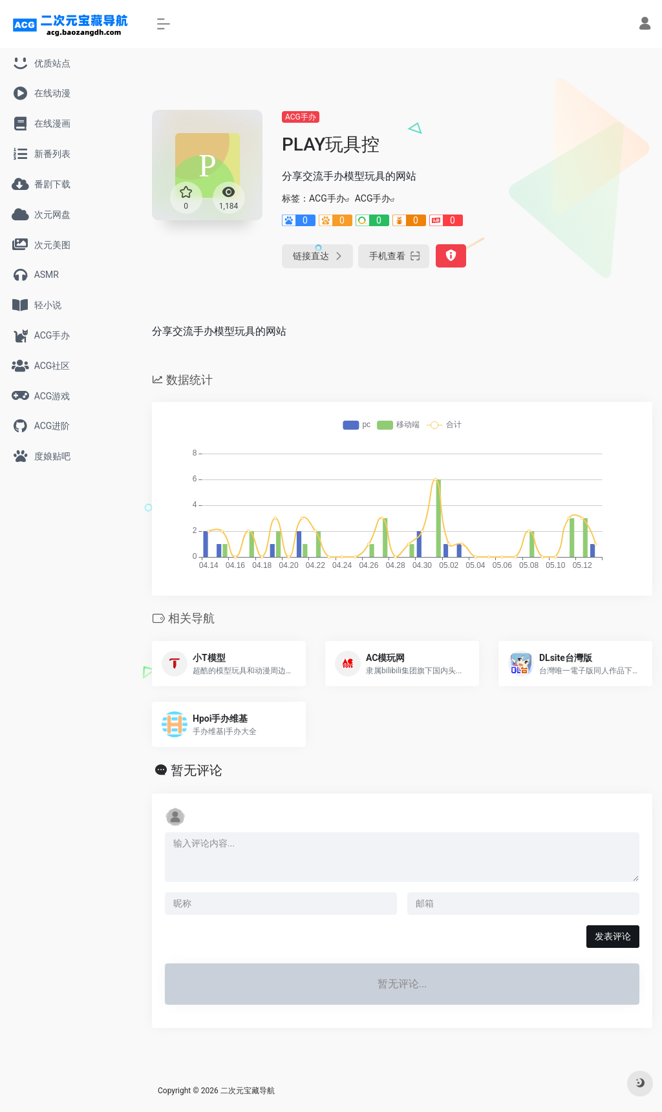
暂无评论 (196, 770)
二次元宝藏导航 (247, 1090)
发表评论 (613, 936)
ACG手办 (300, 116)
